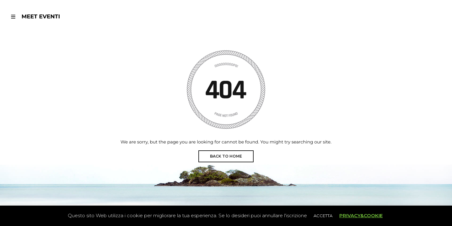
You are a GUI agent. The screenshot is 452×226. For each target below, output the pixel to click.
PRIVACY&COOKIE (361, 215)
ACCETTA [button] (323, 215)
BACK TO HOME (226, 156)
